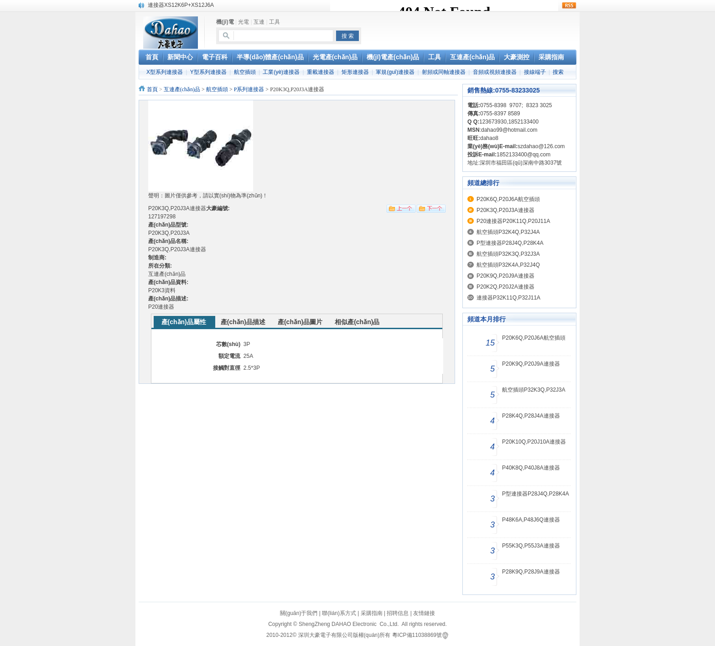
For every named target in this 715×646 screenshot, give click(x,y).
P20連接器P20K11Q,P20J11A (513, 221)
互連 (259, 22)
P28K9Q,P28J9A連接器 (531, 571)
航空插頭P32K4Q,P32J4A (508, 232)
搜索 (558, 72)
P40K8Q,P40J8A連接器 (531, 468)
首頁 (152, 89)
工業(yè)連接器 (281, 72)
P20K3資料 (162, 290)
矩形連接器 (355, 72)
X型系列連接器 (164, 72)
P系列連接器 (249, 89)
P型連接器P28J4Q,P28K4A (510, 243)
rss (569, 5)
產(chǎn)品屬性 (183, 322)
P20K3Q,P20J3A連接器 (505, 210)
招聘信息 (398, 613)
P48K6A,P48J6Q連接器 (531, 520)
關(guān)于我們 (299, 613)
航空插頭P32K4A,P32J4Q (508, 265)
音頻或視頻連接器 (495, 72)
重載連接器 (320, 72)
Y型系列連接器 (208, 72)
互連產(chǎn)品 (182, 89)
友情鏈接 (424, 613)
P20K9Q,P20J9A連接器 (505, 276)
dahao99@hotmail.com (509, 130)
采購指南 (372, 613)
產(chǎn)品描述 (243, 322)
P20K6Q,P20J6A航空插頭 (508, 199)
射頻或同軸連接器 (444, 72)
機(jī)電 (225, 22)
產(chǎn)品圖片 (300, 322)
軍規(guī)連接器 (395, 72)
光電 (243, 22)
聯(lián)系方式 (339, 613)
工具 (274, 22)
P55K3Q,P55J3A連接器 (531, 546)
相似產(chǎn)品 (357, 322)
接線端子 (535, 72)
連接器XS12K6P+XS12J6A (181, 5)
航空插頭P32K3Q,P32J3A (508, 254)
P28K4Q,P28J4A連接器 (531, 416)
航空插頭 (245, 72)
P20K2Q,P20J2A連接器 (505, 287)
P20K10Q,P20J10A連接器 (534, 442)
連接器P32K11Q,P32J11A (508, 298)
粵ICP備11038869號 (417, 635)
